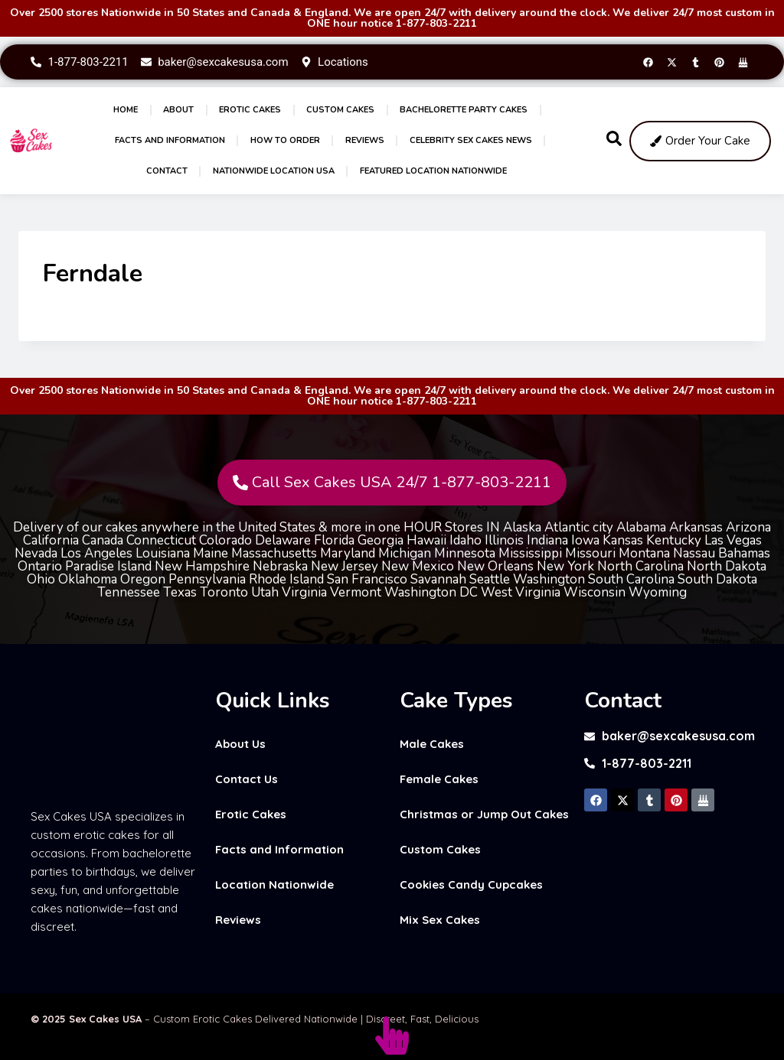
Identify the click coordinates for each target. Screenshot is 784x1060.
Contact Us (246, 779)
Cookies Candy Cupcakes (471, 884)
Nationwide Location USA (274, 171)
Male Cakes (432, 743)
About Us (240, 743)
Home (125, 109)
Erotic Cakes (250, 109)
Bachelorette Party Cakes (464, 109)
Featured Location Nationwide (433, 171)
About (178, 109)
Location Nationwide (274, 884)
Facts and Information (170, 140)
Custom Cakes (340, 109)
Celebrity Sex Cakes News (471, 140)
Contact (167, 171)
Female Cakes (439, 779)
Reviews (364, 140)
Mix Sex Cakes (440, 919)
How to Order (285, 140)
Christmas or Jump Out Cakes (484, 814)
